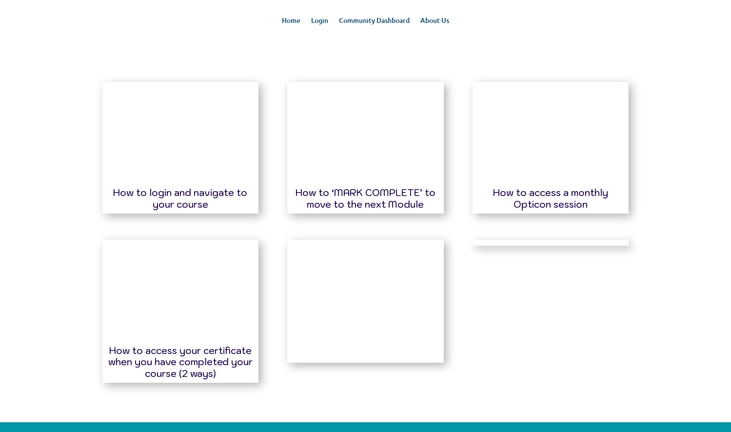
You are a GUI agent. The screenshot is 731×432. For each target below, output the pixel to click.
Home (291, 21)
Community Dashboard (374, 21)
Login (319, 21)
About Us (434, 21)
